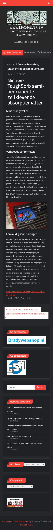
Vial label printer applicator (19, 436)
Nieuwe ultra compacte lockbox (24, 309)
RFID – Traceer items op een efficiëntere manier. (24, 409)
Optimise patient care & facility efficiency (25, 418)
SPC (17, 298)
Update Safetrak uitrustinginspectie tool (25, 314)
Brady (13, 64)
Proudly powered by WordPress (16, 521)
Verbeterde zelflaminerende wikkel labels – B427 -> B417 (25, 427)
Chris (9, 74)
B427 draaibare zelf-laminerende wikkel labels (24, 445)
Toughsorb (26, 298)
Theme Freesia (26, 525)
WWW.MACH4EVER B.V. (26, 27)
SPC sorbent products (29, 64)
